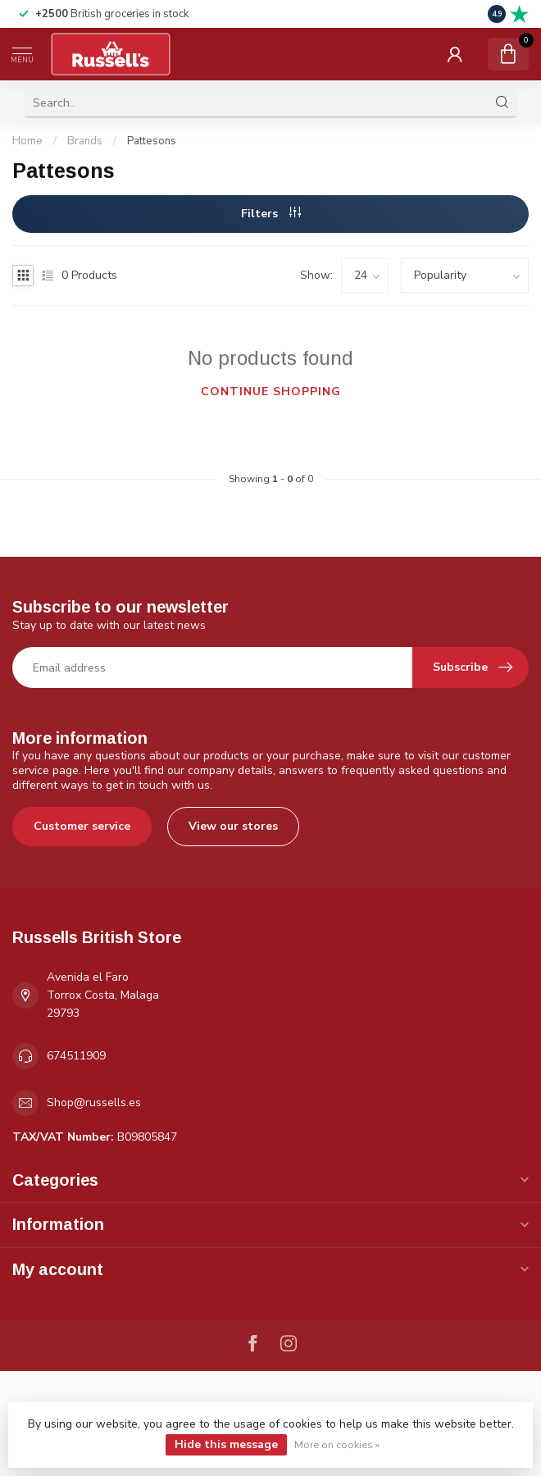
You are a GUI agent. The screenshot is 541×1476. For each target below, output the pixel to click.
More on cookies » (337, 1444)
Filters (271, 213)
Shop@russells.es (94, 1102)
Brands (84, 141)
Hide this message (226, 1444)
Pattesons (151, 141)
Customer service (82, 826)
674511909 (76, 1056)
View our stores (233, 826)
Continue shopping (271, 391)
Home (27, 141)
